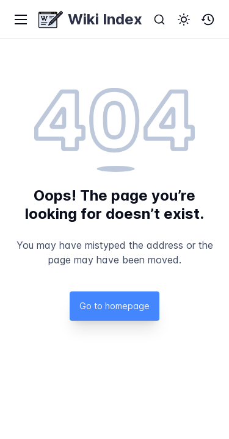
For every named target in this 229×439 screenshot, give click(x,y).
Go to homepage (114, 306)
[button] (184, 19)
